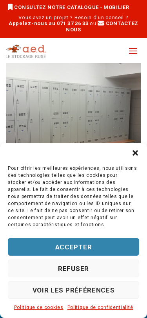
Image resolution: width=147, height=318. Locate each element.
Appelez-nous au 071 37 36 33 (49, 23)
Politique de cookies (39, 307)
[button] (135, 153)
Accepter (73, 247)
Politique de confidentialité (100, 307)
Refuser (73, 269)
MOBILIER (116, 7)
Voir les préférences (74, 290)
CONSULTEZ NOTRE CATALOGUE (54, 7)
